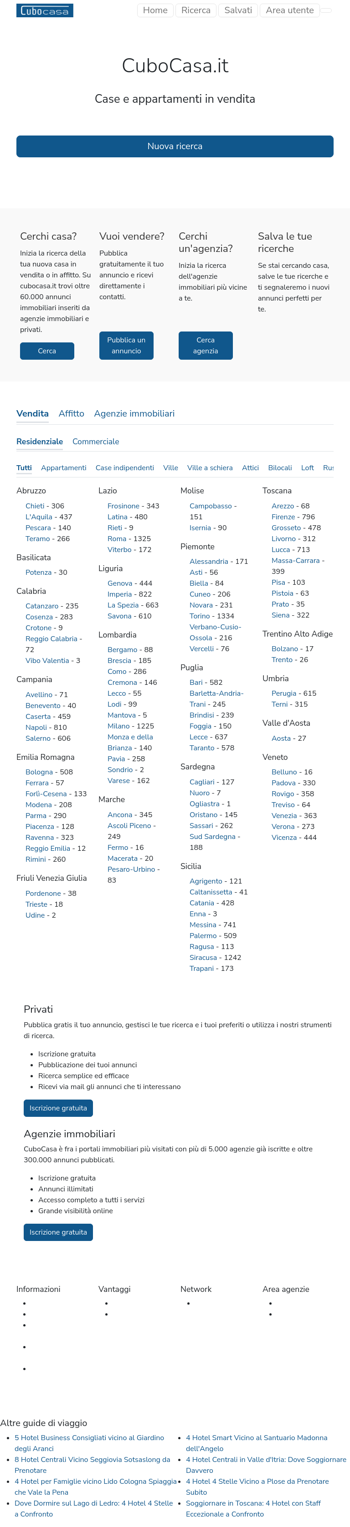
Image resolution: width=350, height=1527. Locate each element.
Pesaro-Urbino (132, 869)
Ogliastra (205, 804)
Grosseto (287, 528)
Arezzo (284, 506)
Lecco (118, 693)
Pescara (39, 528)
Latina (118, 517)
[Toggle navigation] (290, 10)
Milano (120, 726)
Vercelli (203, 649)
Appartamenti (64, 468)
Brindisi (203, 715)
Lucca (282, 550)
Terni (281, 704)
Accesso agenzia (304, 1303)
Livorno (285, 539)
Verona (284, 827)
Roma (118, 539)
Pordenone (44, 894)
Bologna (40, 772)
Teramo (39, 539)
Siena (282, 615)
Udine (36, 915)
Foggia (201, 726)
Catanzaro (43, 606)
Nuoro (200, 793)
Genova (121, 583)
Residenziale (39, 441)
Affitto (71, 413)
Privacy (43, 1369)
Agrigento (207, 881)
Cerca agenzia (205, 345)
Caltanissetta (212, 892)
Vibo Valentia (48, 661)
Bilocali (280, 468)
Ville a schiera (210, 468)
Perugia (285, 693)
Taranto (203, 748)
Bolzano (286, 649)
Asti (197, 573)
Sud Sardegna (213, 837)
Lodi (116, 704)
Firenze (284, 517)
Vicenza (285, 838)
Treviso (284, 805)
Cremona (123, 683)
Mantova (123, 715)
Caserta (39, 717)
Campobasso (212, 506)
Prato (281, 604)
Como (118, 672)
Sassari (202, 826)
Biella (200, 583)
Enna (199, 914)
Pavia (117, 759)
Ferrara (38, 783)
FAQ (38, 1314)
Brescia (120, 661)
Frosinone (124, 506)
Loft (307, 468)
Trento (283, 660)
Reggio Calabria (52, 639)
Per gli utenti (133, 1303)
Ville (170, 468)
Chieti (36, 506)
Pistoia (283, 593)
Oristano (205, 815)
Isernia (201, 528)
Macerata (123, 859)
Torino (201, 616)
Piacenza (41, 827)
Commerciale (95, 441)
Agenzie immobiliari (134, 413)
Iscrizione (292, 1314)
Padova (285, 783)
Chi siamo (47, 1303)
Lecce (200, 737)
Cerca (47, 351)
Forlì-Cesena (47, 794)
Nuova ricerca (174, 146)
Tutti (24, 468)
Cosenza (40, 617)
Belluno (285, 772)
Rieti (116, 528)
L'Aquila (40, 517)
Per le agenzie (136, 1314)
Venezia (285, 816)
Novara (202, 605)
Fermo (119, 848)
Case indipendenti (125, 468)
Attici (250, 468)
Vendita (32, 413)
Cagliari (203, 782)
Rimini (37, 859)
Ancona (121, 815)
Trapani (203, 969)
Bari (197, 683)
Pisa (279, 583)
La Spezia (124, 605)
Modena (40, 805)
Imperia (121, 594)
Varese (120, 781)
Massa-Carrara (297, 561)
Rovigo (284, 794)
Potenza (40, 573)
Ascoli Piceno (130, 826)
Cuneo (201, 594)
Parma (37, 816)
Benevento (44, 706)
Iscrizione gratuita (58, 1108)
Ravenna (41, 838)
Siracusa (204, 958)
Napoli (37, 728)
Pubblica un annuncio (126, 345)
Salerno (39, 738)
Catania (203, 903)
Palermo (204, 936)
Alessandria (210, 562)
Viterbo (121, 550)
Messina (204, 925)
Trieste (37, 904)
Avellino (40, 695)
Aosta (282, 738)
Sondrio (121, 770)
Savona (121, 616)
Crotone (39, 628)
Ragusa (203, 947)
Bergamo (123, 650)
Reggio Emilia (49, 849)
